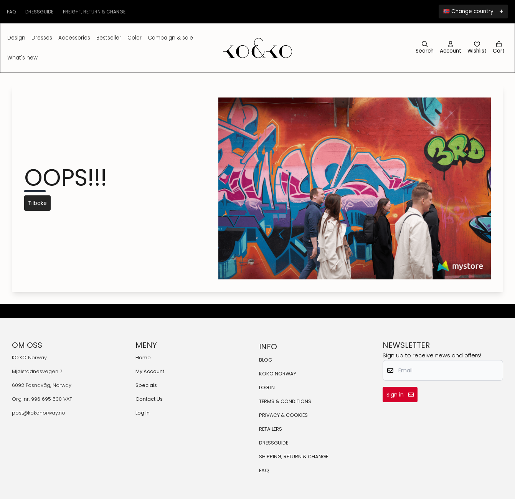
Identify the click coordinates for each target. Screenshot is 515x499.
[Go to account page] (450, 48)
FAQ (264, 470)
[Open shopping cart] (499, 48)
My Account (149, 371)
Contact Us (149, 399)
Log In (142, 413)
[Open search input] (425, 48)
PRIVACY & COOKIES (283, 415)
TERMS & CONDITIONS (285, 401)
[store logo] (257, 48)
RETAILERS (270, 429)
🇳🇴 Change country (468, 11)
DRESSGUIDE (273, 443)
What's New (22, 57)
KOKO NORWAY (277, 373)
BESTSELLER (108, 37)
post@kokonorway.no (38, 413)
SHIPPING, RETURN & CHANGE (293, 456)
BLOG (265, 360)
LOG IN (267, 387)
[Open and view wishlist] (477, 48)
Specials (146, 385)
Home (143, 357)
